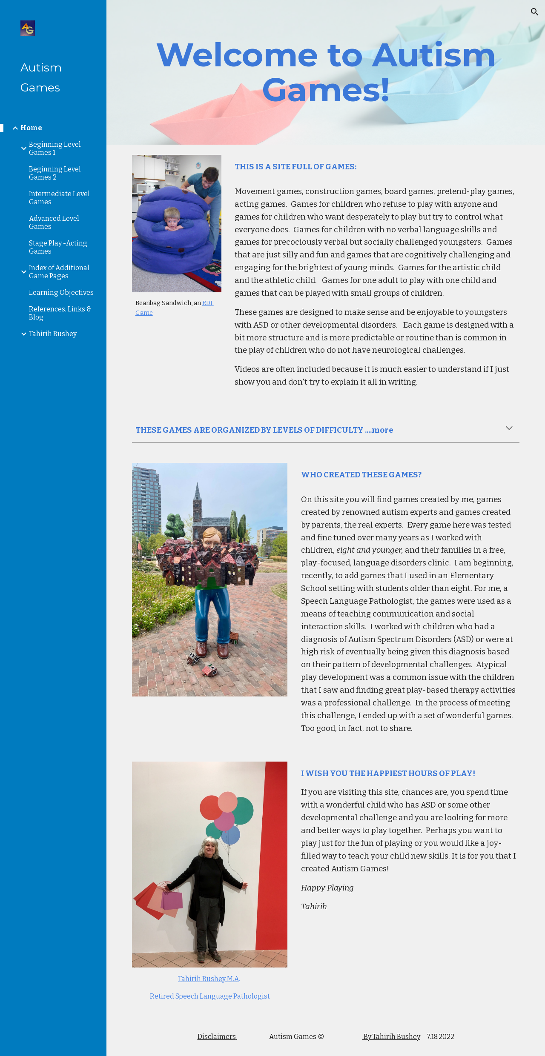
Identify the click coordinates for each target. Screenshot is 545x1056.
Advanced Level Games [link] (54, 222)
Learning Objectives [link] (61, 292)
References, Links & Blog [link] (60, 313)
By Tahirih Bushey (391, 1037)
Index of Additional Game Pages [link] (59, 272)
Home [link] (31, 128)
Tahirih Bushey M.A (208, 979)
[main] (326, 72)
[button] (535, 12)
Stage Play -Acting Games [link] (58, 247)
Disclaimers (217, 1037)
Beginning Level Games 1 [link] (55, 148)
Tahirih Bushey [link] (53, 334)
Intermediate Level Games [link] (59, 198)
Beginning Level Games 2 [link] (55, 173)
